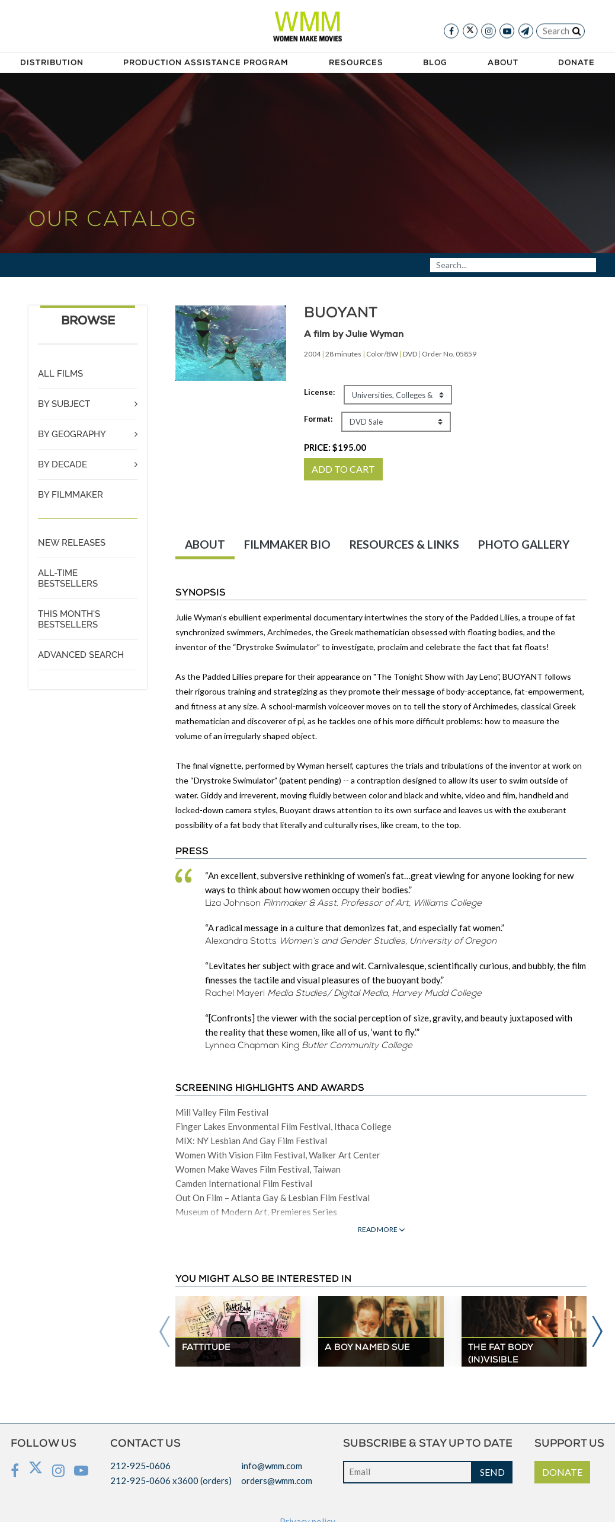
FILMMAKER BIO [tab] (287, 544)
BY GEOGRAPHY (72, 434)
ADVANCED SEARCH (81, 654)
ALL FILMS (60, 373)
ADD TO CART (343, 469)
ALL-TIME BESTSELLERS (68, 578)
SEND (492, 1472)
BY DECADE (62, 464)
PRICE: (335, 447)
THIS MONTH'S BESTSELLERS (69, 619)
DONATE (562, 1472)
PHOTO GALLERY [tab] (523, 544)
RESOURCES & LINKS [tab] (404, 544)
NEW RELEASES (71, 542)
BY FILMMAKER (70, 494)
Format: (318, 419)
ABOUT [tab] (205, 544)
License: (319, 392)
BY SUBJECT (64, 404)
